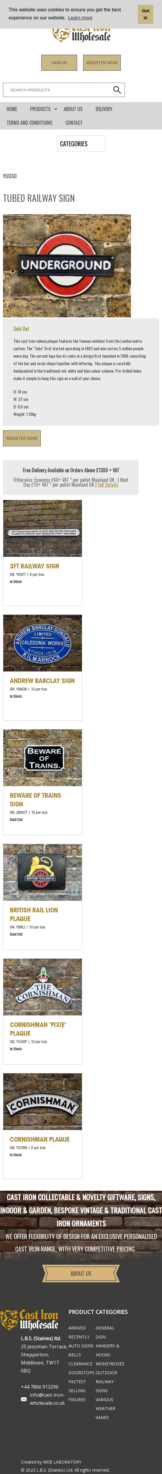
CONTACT (73, 122)
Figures (76, 1399)
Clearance (80, 1364)
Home (12, 109)
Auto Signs (81, 1346)
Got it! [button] (145, 14)
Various (104, 1399)
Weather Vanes (105, 1413)
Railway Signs (105, 1386)
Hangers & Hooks (108, 1350)
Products (40, 109)
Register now (101, 62)
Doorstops (81, 1372)
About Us (73, 109)
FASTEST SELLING (77, 1386)
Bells (74, 1355)
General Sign (105, 1332)
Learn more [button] (80, 17)
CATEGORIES (74, 143)
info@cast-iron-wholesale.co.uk (47, 1399)
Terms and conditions (29, 122)
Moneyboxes (109, 1364)
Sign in (59, 62)
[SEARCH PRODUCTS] (55, 90)
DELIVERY (104, 109)
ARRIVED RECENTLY (78, 1332)
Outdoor (106, 1372)
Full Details (108, 484)
